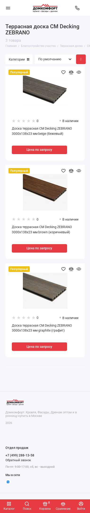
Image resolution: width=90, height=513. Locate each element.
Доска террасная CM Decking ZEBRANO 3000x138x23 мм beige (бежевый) (42, 131)
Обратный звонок (18, 460)
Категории (19, 59)
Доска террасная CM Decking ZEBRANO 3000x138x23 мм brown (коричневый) (42, 229)
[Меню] (8, 8)
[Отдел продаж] (77, 8)
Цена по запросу (39, 150)
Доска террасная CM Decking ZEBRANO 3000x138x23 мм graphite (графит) (42, 328)
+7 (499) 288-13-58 (19, 455)
